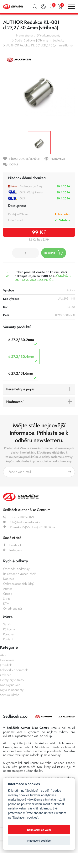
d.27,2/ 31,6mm (22, 375)
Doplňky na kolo (10, 685)
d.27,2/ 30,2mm (23, 341)
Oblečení (6, 675)
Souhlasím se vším (39, 829)
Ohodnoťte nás (12, 608)
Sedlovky (58, 40)
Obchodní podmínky (16, 569)
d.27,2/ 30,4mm (23, 358)
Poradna (8, 634)
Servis (7, 624)
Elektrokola (7, 660)
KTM (6, 603)
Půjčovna (9, 629)
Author (7, 589)
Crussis (7, 594)
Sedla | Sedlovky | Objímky (31, 40)
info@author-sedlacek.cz (22, 522)
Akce (3, 655)
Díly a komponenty (48, 35)
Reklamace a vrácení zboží (19, 574)
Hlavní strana (24, 35)
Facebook (12, 545)
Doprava (8, 579)
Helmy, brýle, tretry (12, 680)
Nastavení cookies (39, 840)
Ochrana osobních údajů (19, 584)
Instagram (12, 550)
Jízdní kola (6, 665)
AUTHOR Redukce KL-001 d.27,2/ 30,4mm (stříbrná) (39, 45)
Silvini (6, 599)
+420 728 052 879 (18, 517)
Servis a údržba (9, 695)
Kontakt (8, 639)
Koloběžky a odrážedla (14, 670)
